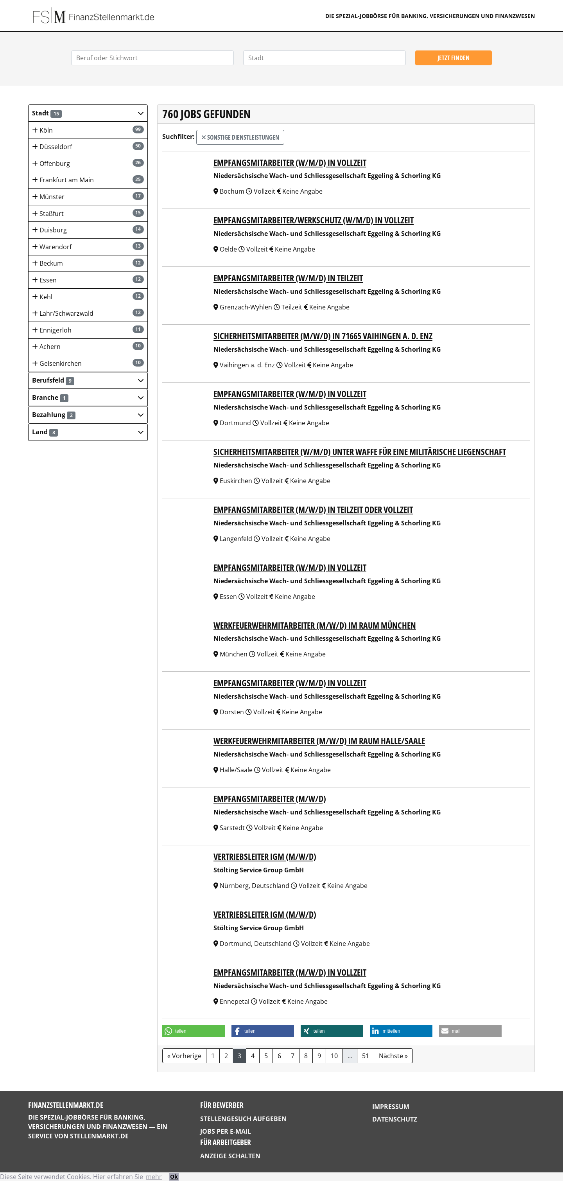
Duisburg (88, 229)
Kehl (88, 296)
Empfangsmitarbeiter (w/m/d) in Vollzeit (289, 162)
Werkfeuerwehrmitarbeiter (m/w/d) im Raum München (314, 625)
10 (334, 1056)
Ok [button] (174, 1176)
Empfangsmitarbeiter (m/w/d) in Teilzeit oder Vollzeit (313, 509)
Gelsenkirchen (88, 363)
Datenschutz (394, 1119)
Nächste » (393, 1056)
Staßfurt (88, 213)
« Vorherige (184, 1056)
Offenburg (88, 163)
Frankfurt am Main (88, 179)
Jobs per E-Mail (225, 1131)
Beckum (88, 263)
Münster (88, 196)
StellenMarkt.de (99, 1136)
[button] (88, 113)
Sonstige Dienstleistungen (240, 137)
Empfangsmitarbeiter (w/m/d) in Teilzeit (288, 278)
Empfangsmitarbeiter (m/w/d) (269, 799)
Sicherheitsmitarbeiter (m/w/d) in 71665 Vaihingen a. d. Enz (322, 336)
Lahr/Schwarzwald (88, 313)
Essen (88, 279)
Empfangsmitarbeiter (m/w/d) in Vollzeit (289, 972)
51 (365, 1056)
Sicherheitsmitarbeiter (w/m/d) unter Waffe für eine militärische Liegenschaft (359, 452)
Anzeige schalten (230, 1156)
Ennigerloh (88, 329)
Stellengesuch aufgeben (243, 1118)
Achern (88, 346)
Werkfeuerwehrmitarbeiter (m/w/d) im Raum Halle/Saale (319, 741)
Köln (88, 130)
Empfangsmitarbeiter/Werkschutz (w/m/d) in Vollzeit (313, 220)
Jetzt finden (453, 58)
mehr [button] (154, 1176)
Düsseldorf (88, 146)
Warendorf (88, 246)
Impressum (390, 1106)
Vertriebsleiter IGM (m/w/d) (264, 856)
